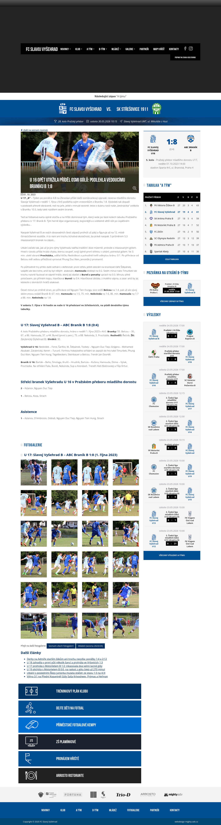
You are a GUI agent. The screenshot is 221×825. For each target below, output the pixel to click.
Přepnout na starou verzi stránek (185, 57)
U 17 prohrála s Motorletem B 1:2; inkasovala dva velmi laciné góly (64, 666)
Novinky (65, 48)
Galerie (130, 48)
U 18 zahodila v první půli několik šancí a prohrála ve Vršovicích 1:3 (65, 662)
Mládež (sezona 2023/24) (90, 645)
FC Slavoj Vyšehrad (42, 48)
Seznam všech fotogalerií (61, 645)
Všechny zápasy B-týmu (172, 301)
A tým (90, 48)
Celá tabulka (172, 259)
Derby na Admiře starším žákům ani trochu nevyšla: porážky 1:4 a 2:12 (67, 659)
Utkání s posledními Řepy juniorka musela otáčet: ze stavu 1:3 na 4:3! (66, 673)
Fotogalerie (133, 809)
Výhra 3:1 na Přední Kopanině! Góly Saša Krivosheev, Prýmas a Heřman (67, 676)
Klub (78, 48)
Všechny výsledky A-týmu (172, 555)
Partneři (144, 48)
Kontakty (174, 48)
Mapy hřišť (159, 48)
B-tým (103, 48)
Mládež (116, 48)
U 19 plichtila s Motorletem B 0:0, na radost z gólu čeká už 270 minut (66, 669)
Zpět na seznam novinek (34, 130)
